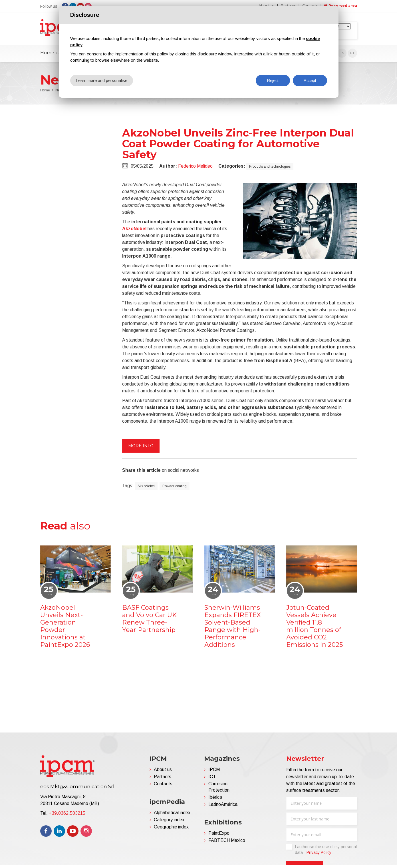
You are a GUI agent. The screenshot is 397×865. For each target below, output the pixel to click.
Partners (162, 778)
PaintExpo (218, 835)
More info (141, 447)
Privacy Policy (319, 854)
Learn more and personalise (102, 80)
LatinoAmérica (222, 806)
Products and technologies (270, 168)
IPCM (214, 771)
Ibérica (215, 799)
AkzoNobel (134, 230)
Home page (53, 55)
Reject (273, 80)
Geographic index (171, 829)
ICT (212, 778)
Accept (310, 80)
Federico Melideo (195, 168)
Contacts (163, 786)
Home (45, 93)
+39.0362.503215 (67, 815)
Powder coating (174, 488)
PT (352, 55)
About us (163, 771)
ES (342, 55)
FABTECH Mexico (226, 842)
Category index (169, 822)
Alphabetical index (172, 814)
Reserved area (341, 5)
